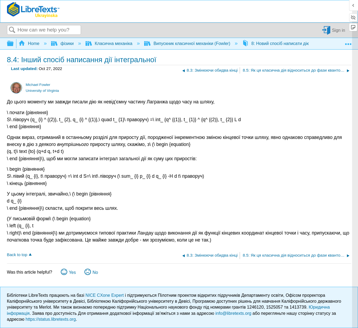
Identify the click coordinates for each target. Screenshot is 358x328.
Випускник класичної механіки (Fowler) (187, 43)
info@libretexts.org (233, 313)
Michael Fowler (38, 85)
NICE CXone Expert (105, 295)
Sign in (338, 30)
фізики (63, 43)
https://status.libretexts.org (51, 319)
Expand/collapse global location (348, 42)
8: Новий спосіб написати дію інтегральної (289, 43)
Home (30, 43)
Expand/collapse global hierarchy (13, 43)
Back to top (17, 254)
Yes (72, 272)
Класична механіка (110, 43)
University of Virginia (42, 91)
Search (12, 30)
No (95, 272)
